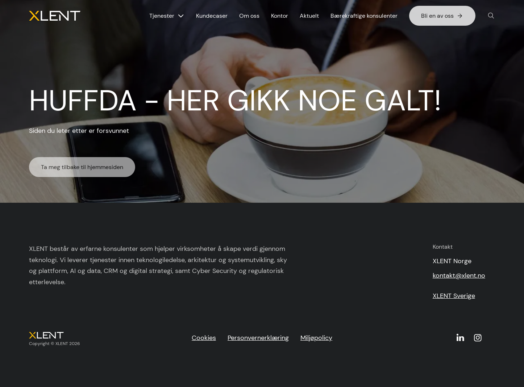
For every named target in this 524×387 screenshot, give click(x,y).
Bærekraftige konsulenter (364, 16)
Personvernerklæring (258, 337)
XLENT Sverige (454, 295)
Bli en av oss (442, 16)
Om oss (249, 16)
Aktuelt (309, 16)
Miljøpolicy (316, 337)
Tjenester (161, 16)
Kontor (279, 16)
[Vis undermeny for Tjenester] (180, 16)
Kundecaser (212, 16)
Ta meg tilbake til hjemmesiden (82, 169)
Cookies (204, 337)
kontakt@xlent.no (459, 275)
